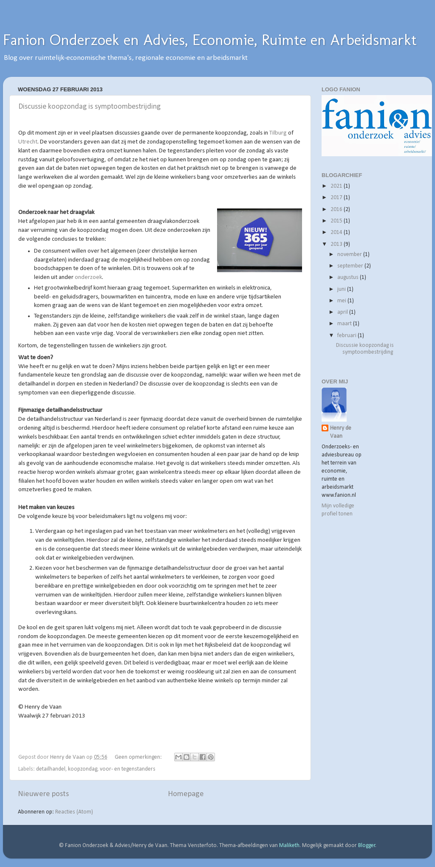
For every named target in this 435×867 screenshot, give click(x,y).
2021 (337, 186)
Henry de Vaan (340, 432)
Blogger (367, 845)
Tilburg (278, 133)
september (350, 266)
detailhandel (50, 769)
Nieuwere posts (43, 794)
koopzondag (82, 769)
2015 (337, 221)
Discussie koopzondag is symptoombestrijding (89, 107)
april (343, 312)
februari (347, 335)
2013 (337, 244)
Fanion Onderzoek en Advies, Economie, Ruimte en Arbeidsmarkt (210, 40)
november (350, 254)
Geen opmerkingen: (139, 757)
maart (345, 324)
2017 (337, 197)
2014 (337, 232)
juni (342, 289)
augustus (348, 277)
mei (342, 301)
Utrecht (27, 142)
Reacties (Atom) (74, 812)
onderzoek (88, 277)
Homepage (186, 794)
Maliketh (289, 845)
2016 (337, 209)
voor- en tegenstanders (127, 769)
